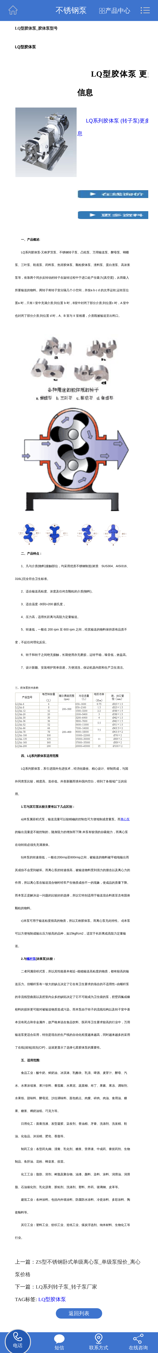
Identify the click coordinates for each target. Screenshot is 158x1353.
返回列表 (79, 1313)
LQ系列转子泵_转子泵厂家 (66, 1287)
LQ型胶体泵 (52, 1299)
